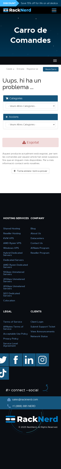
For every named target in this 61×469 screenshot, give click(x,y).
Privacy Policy (10, 338)
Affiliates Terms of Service (13, 327)
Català (10, 69)
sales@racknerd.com (24, 399)
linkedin (27, 355)
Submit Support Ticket (43, 326)
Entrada (20, 69)
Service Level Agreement (10, 344)
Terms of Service (12, 321)
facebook (15, 355)
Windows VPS (11, 248)
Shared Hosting (11, 228)
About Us (36, 233)
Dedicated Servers (13, 260)
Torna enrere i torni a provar (30, 170)
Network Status (39, 336)
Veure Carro (50, 69)
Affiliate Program (40, 248)
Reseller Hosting (12, 233)
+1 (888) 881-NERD (23, 406)
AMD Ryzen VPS (12, 243)
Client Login (37, 321)
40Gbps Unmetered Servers (14, 287)
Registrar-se (32, 69)
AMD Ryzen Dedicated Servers (15, 266)
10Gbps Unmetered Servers (13, 273)
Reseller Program (40, 252)
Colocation (9, 300)
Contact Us (37, 243)
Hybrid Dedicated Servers (12, 254)
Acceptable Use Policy (15, 333)
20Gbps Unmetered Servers (14, 280)
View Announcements (42, 331)
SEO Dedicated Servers (11, 294)
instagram (42, 355)
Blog (33, 228)
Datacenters (37, 238)
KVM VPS (8, 238)
